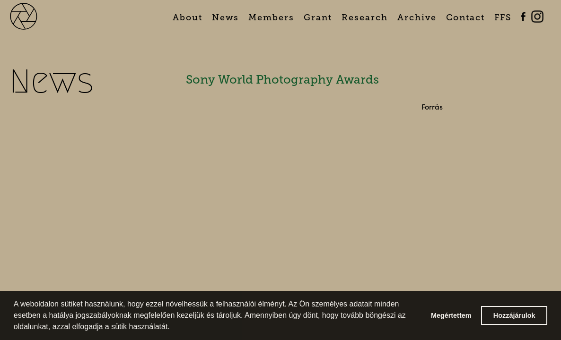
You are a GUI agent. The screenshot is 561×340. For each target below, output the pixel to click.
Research (365, 17)
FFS (502, 17)
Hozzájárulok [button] (514, 315)
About (187, 17)
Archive (417, 17)
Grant (318, 17)
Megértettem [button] (451, 315)
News (225, 17)
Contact (465, 17)
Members (271, 17)
